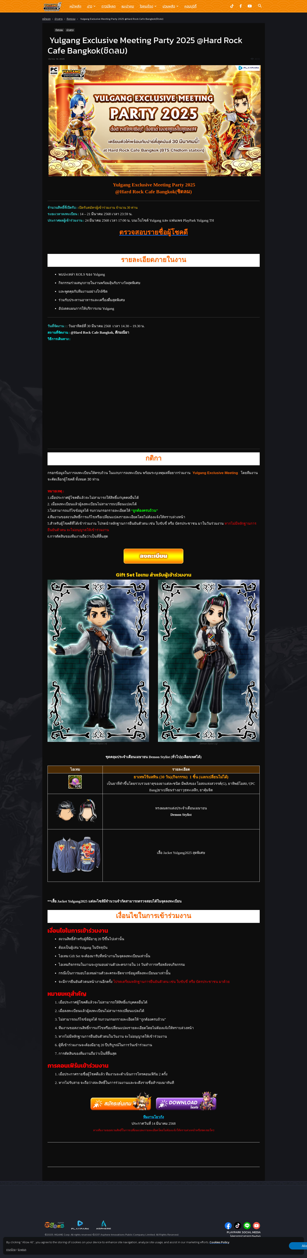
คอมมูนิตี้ (190, 6)
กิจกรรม (71, 19)
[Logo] (54, 6)
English (22, 1250)
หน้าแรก (46, 19)
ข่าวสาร (59, 19)
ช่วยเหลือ (170, 6)
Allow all (282, 1245)
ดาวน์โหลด (108, 6)
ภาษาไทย (11, 1250)
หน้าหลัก (75, 6)
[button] (260, 6)
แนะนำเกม (128, 6)
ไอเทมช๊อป (148, 6)
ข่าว (91, 6)
